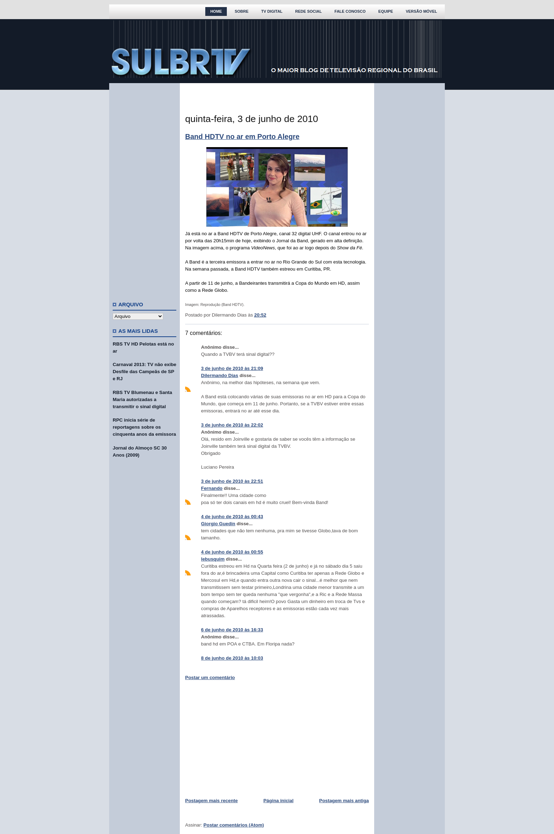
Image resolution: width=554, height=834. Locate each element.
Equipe (385, 11)
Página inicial (278, 800)
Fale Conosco (350, 11)
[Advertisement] (144, 189)
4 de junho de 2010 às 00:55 (232, 552)
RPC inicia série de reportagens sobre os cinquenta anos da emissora (144, 427)
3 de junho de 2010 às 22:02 (232, 425)
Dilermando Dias (219, 375)
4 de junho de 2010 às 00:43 (232, 516)
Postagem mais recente (211, 800)
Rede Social (308, 11)
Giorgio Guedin (218, 523)
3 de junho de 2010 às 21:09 (232, 368)
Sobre (241, 11)
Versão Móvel (421, 11)
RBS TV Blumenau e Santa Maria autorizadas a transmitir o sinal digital (142, 399)
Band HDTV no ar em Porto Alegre (242, 136)
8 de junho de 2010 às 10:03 (232, 658)
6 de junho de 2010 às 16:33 (232, 629)
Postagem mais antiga (344, 800)
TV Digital (271, 11)
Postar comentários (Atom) (234, 825)
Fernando (212, 488)
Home (216, 11)
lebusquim (213, 559)
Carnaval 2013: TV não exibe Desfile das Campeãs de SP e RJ (144, 371)
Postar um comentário (210, 677)
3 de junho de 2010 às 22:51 (232, 481)
